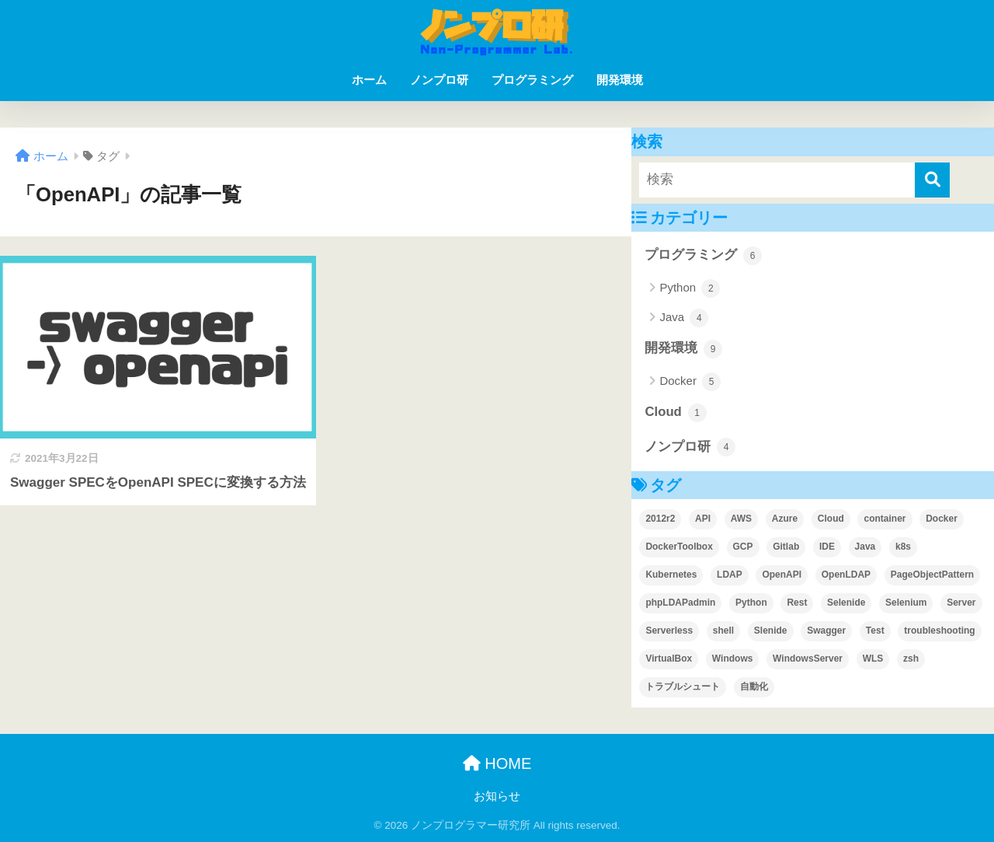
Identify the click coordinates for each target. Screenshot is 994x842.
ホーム (369, 79)
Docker (690, 381)
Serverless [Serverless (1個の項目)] (669, 630)
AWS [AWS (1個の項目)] (741, 518)
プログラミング (532, 79)
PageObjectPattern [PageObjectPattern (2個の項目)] (932, 574)
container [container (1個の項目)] (884, 518)
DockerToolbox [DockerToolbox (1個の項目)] (678, 546)
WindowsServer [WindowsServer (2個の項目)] (808, 658)
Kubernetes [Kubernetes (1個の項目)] (671, 574)
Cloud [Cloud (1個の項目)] (831, 518)
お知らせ (497, 796)
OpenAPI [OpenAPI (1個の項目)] (781, 574)
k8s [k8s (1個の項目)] (903, 546)
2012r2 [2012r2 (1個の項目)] (660, 518)
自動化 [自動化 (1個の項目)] (754, 686)
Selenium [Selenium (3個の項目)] (905, 602)
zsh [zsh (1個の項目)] (911, 658)
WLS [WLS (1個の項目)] (873, 658)
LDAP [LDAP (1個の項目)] (729, 574)
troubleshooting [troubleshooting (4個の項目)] (939, 630)
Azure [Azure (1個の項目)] (785, 518)
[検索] (932, 179)
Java (683, 318)
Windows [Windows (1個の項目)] (732, 658)
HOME (497, 763)
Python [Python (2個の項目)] (751, 602)
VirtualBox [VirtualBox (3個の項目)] (668, 658)
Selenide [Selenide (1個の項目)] (846, 602)
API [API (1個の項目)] (703, 518)
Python (689, 288)
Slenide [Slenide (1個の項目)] (770, 630)
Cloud (675, 413)
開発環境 (619, 79)
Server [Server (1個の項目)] (961, 602)
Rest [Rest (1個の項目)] (797, 602)
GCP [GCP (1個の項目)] (743, 546)
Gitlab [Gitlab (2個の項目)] (786, 546)
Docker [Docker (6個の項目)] (942, 518)
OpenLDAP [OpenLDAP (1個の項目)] (846, 574)
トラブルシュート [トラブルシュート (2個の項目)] (682, 686)
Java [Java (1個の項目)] (865, 546)
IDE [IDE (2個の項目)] (827, 546)
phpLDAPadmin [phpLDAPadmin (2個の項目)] (680, 602)
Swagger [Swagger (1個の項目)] (826, 630)
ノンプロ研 (439, 79)
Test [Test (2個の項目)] (875, 630)
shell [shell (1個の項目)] (723, 630)
